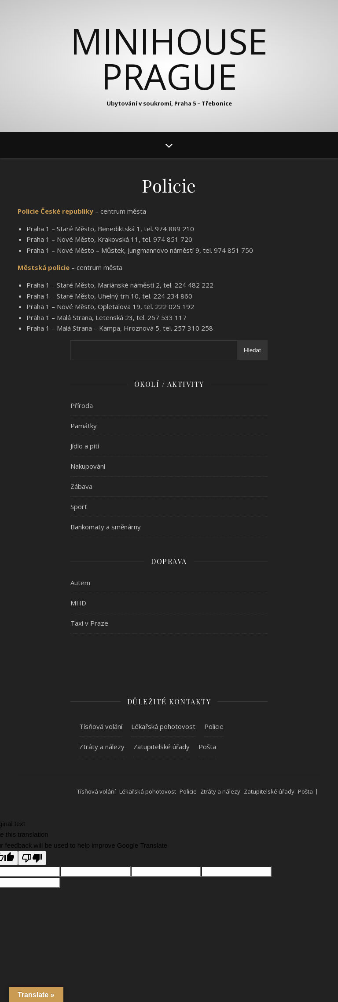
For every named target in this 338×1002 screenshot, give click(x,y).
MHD (78, 602)
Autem (80, 582)
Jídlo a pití (84, 445)
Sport (78, 506)
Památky (83, 425)
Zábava (81, 486)
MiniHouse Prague (169, 58)
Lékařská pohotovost (163, 726)
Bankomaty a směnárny (105, 526)
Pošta (207, 746)
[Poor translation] (32, 858)
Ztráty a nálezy (102, 746)
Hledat (252, 350)
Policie (214, 726)
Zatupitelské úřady (161, 746)
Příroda (81, 405)
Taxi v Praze (89, 623)
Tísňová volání (100, 726)
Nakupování (87, 466)
